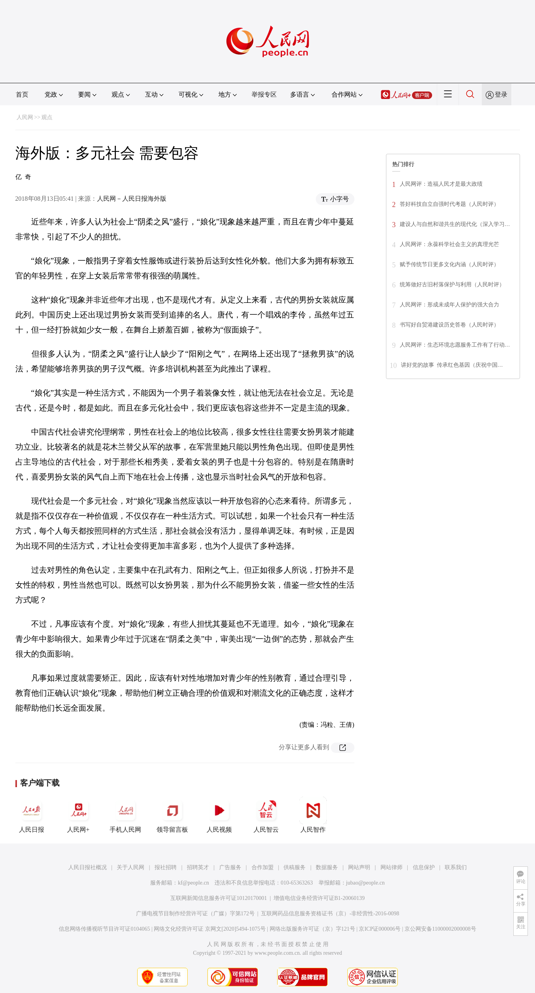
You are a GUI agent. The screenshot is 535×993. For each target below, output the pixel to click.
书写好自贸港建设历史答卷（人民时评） (449, 325)
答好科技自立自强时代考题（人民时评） (449, 204)
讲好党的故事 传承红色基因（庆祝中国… (452, 365)
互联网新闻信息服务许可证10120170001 (218, 898)
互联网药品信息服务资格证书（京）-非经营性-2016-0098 (330, 913)
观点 (46, 117)
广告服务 (230, 867)
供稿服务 (294, 867)
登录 (501, 94)
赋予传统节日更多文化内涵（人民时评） (449, 264)
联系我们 (456, 867)
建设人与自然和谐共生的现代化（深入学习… (455, 224)
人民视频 (219, 815)
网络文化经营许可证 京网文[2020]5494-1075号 (210, 929)
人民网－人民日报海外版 (131, 198)
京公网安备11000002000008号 (440, 929)
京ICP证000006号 (380, 929)
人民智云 (266, 815)
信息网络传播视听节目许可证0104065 (104, 929)
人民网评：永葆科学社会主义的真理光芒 (449, 244)
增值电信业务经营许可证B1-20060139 (319, 898)
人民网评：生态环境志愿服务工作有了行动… (455, 345)
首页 (22, 94)
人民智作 (313, 815)
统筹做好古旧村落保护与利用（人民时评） (452, 284)
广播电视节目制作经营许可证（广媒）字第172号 (195, 913)
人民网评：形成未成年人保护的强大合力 (449, 305)
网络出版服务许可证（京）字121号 (312, 929)
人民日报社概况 (87, 867)
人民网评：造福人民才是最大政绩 (441, 184)
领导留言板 (172, 815)
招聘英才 (198, 867)
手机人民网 (125, 815)
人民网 (25, 117)
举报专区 (264, 94)
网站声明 (359, 867)
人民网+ (78, 815)
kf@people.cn (193, 883)
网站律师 (391, 867)
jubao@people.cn (365, 883)
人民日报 (31, 815)
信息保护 (424, 867)
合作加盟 (263, 867)
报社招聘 (166, 867)
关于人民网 (130, 867)
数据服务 (327, 867)
